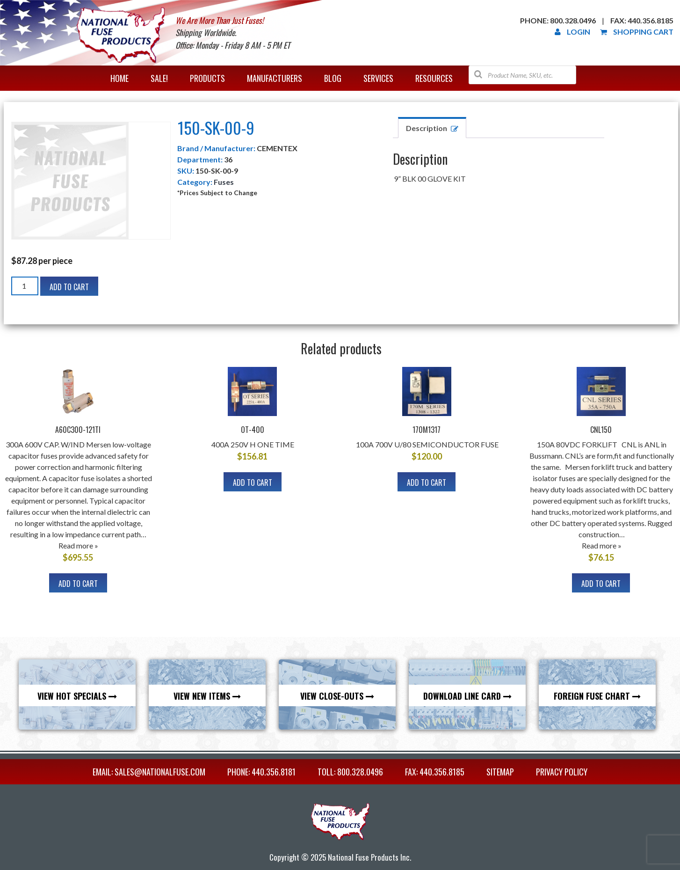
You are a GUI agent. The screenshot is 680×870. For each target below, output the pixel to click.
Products (207, 78)
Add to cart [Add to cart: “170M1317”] (426, 482)
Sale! (159, 78)
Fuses (224, 181)
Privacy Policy (561, 772)
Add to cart (69, 286)
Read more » (78, 545)
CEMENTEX (277, 148)
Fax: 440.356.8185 (641, 20)
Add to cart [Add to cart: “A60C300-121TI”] (78, 583)
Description (426, 128)
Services (378, 78)
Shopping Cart (636, 31)
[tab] (432, 127)
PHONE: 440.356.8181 (261, 772)
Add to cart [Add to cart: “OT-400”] (252, 482)
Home (119, 78)
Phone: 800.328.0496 (558, 20)
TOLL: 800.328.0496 (350, 772)
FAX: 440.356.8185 (434, 772)
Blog (332, 78)
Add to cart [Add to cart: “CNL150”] (601, 583)
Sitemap (500, 772)
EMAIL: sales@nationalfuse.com (149, 772)
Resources (434, 78)
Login (572, 31)
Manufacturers (274, 78)
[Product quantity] (24, 286)
